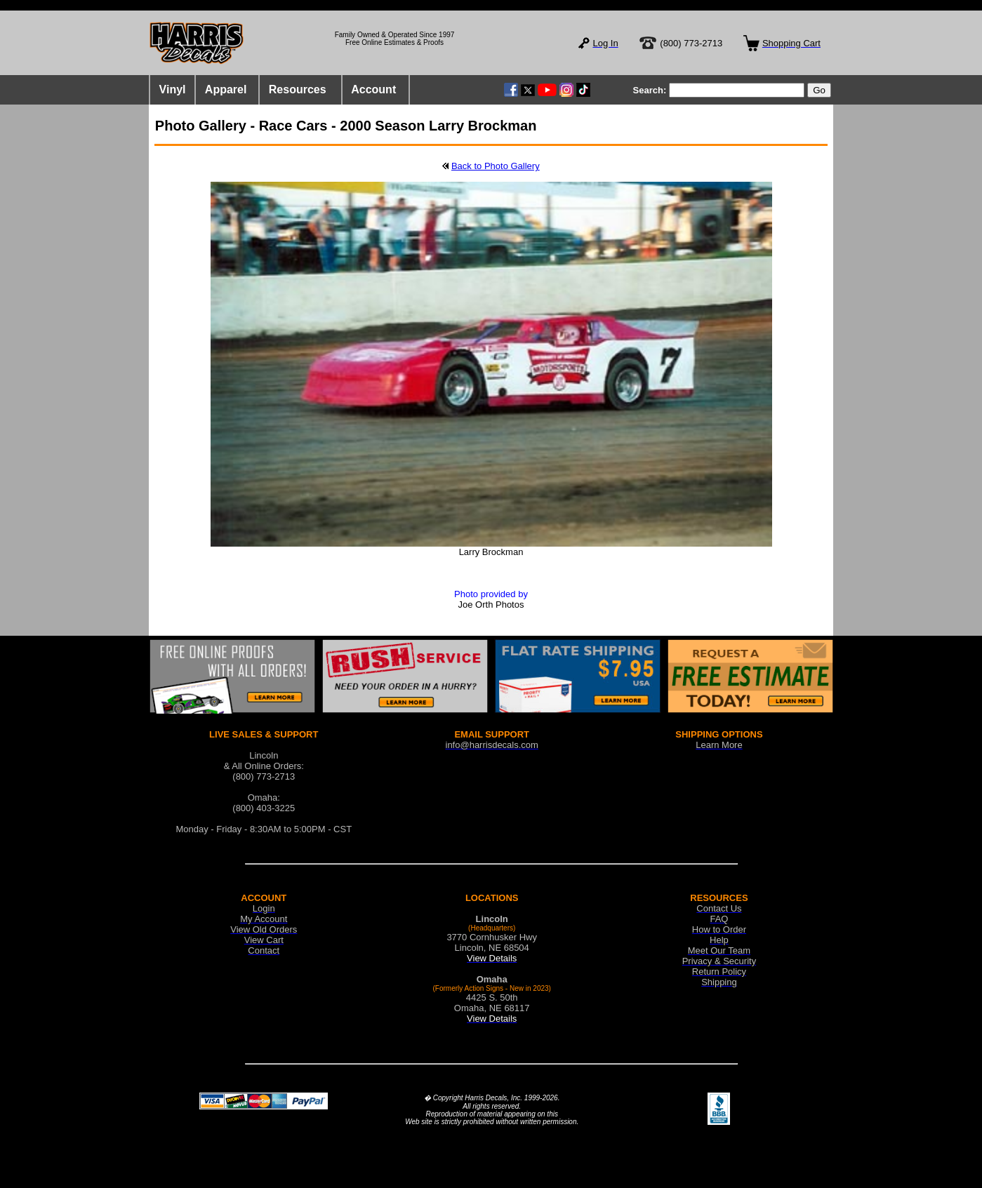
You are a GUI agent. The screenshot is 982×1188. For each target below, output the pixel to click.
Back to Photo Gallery (495, 166)
